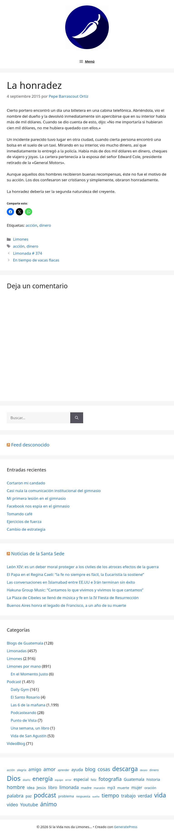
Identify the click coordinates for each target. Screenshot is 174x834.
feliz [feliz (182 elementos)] (93, 780)
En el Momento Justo (29, 674)
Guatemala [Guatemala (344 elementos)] (134, 779)
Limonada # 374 (27, 253)
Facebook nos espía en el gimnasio (38, 506)
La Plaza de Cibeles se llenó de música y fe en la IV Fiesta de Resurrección (73, 597)
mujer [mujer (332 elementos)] (136, 787)
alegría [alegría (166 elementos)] (21, 770)
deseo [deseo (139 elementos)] (143, 770)
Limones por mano (24, 666)
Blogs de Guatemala (25, 643)
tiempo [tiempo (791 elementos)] (110, 795)
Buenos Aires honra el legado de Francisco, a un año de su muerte (66, 605)
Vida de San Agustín (28, 735)
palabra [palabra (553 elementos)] (15, 795)
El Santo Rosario (25, 697)
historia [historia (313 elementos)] (153, 779)
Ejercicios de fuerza (24, 521)
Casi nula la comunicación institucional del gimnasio (54, 490)
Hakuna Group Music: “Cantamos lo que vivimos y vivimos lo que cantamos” (75, 590)
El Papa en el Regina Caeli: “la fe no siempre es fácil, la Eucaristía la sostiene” (75, 574)
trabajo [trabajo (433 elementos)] (128, 796)
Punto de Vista (24, 720)
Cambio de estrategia (26, 529)
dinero (45, 225)
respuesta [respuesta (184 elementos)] (83, 796)
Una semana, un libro (30, 728)
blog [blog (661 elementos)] (90, 769)
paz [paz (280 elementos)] (29, 796)
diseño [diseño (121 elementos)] (26, 780)
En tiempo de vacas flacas (36, 260)
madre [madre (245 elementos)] (86, 787)
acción (31, 225)
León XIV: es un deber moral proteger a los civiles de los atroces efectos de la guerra (83, 566)
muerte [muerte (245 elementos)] (123, 787)
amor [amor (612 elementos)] (50, 769)
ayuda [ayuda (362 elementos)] (77, 769)
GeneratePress (125, 826)
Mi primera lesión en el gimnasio (36, 498)
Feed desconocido (30, 445)
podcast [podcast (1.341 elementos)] (45, 795)
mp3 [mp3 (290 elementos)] (111, 787)
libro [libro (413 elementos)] (52, 787)
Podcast (14, 681)
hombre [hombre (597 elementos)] (16, 787)
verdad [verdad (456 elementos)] (145, 796)
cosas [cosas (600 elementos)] (104, 769)
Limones (20, 239)
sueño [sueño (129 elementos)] (95, 796)
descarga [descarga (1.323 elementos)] (125, 769)
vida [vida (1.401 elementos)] (160, 795)
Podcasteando (23, 712)
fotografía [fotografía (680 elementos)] (110, 779)
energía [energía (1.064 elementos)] (42, 778)
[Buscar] (76, 417)
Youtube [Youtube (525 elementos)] (29, 804)
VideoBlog (16, 743)
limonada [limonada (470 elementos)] (69, 787)
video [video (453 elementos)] (12, 805)
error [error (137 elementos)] (68, 780)
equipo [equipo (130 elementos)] (59, 780)
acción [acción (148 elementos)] (11, 770)
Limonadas (17, 650)
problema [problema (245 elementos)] (66, 796)
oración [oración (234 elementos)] (150, 787)
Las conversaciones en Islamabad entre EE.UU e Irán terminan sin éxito (71, 582)
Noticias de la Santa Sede (37, 553)
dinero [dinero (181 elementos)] (154, 770)
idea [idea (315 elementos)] (31, 787)
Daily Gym (20, 689)
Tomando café (19, 513)
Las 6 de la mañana (28, 704)
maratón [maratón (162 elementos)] (99, 788)
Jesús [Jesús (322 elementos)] (41, 787)
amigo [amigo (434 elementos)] (34, 769)
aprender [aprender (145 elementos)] (63, 770)
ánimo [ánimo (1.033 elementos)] (48, 804)
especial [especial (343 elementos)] (81, 779)
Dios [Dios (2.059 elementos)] (14, 778)
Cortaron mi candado (26, 482)
